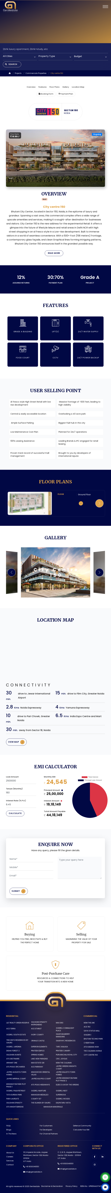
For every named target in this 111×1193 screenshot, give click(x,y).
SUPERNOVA (61, 1093)
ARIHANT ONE (11, 1062)
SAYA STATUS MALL (91, 1032)
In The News (11, 1132)
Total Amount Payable (54, 812)
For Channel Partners (48, 1132)
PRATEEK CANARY (63, 1050)
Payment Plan (66, 94)
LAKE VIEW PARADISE (39, 1058)
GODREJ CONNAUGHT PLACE (65, 1030)
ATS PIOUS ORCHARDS (15, 1066)
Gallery (65, 87)
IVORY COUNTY (37, 1036)
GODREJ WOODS (63, 1097)
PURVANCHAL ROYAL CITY (66, 1054)
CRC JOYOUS (61, 1058)
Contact (9, 1163)
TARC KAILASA (62, 1046)
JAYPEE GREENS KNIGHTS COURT (66, 1066)
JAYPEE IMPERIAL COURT (16, 1078)
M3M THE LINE (88, 1024)
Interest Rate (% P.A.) (16, 801)
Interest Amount (53, 802)
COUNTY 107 (36, 1097)
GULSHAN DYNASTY (14, 1101)
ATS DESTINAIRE (12, 1058)
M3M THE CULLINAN (63, 1062)
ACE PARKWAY (37, 1066)
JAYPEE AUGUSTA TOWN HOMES (16, 1072)
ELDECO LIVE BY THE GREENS (67, 1083)
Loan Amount (12, 778)
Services (9, 1159)
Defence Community (82, 1124)
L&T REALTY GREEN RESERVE (17, 1024)
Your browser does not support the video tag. (55, 21)
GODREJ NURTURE (38, 1089)
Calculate (15, 814)
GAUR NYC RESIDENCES (65, 1040)
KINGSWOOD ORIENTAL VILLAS (40, 1072)
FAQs (8, 1124)
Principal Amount (53, 791)
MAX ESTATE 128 (37, 1062)
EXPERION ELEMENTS (39, 1046)
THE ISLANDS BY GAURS (40, 1101)
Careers (9, 1155)
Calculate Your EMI (81, 1128)
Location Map (78, 87)
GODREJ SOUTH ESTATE (16, 1036)
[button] (99, 504)
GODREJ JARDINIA (13, 1046)
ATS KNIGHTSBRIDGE (14, 1105)
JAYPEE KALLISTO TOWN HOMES (65, 1072)
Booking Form (46, 94)
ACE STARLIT (36, 1030)
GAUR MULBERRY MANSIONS (67, 1036)
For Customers (45, 1124)
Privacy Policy (71, 1185)
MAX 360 (59, 1024)
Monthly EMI (50, 778)
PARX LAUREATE (12, 1097)
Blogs (8, 1128)
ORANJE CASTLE (37, 1040)
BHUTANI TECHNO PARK (93, 1040)
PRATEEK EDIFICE (37, 1050)
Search (11, 64)
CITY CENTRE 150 (90, 1056)
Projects (18, 73)
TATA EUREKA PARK (14, 1093)
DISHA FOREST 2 (12, 1050)
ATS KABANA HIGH (91, 1048)
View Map (17, 743)
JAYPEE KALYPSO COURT (41, 1078)
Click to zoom (72, 504)
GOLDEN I (87, 1036)
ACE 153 (86, 1028)
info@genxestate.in (33, 1170)
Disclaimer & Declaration (52, 1185)
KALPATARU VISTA (63, 1101)
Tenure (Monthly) (14, 789)
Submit (19, 893)
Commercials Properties (36, 73)
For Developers (45, 1128)
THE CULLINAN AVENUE (92, 1052)
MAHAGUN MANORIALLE (52, 1105)
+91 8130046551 (32, 1165)
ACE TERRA (10, 1030)
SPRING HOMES (37, 1054)
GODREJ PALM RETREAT (15, 1089)
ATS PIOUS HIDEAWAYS (40, 1083)
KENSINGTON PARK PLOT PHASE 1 (16, 1084)
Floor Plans (54, 87)
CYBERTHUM (88, 1044)
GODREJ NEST (61, 1089)
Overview (31, 87)
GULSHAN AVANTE (13, 1054)
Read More (54, 253)
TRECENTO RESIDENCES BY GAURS (17, 1040)
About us (10, 1151)
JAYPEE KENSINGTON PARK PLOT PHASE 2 (66, 1078)
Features (42, 87)
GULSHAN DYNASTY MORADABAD (39, 1024)
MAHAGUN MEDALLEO (39, 1093)
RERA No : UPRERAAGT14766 (92, 1185)
